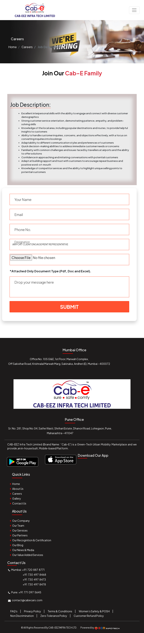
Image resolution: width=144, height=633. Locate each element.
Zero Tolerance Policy (53, 615)
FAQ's (13, 611)
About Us (17, 488)
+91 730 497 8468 (34, 574)
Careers (27, 47)
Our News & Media (23, 550)
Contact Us (19, 503)
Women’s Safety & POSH (94, 611)
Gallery (16, 498)
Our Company (21, 520)
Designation (22, 242)
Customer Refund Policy (89, 615)
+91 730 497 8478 (34, 584)
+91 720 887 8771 (33, 569)
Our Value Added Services (27, 555)
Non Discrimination (22, 615)
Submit (69, 307)
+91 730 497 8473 (34, 579)
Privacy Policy (32, 611)
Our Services (20, 530)
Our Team (18, 525)
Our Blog (17, 545)
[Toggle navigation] (134, 10)
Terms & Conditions (60, 611)
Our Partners (20, 535)
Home (12, 47)
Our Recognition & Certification (31, 540)
